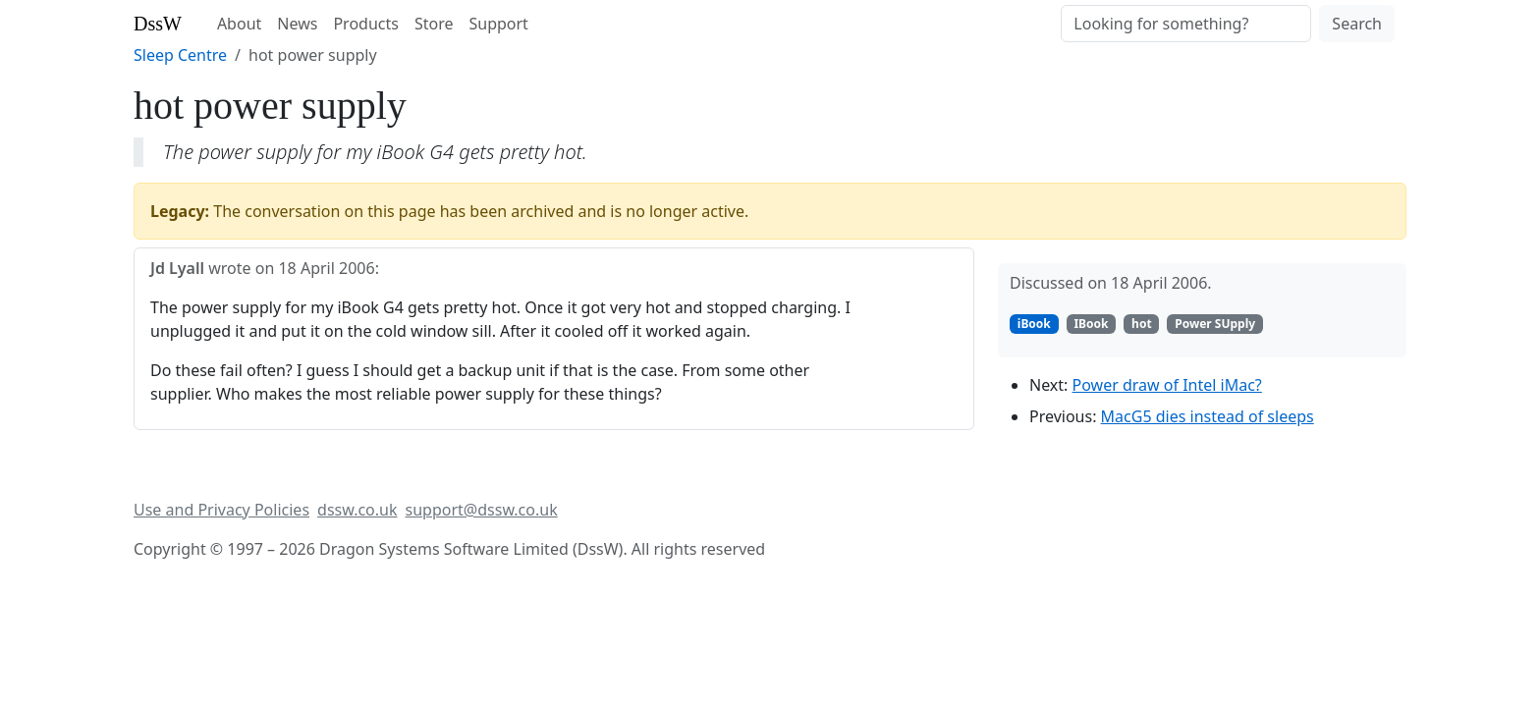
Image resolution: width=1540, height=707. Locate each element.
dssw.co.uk (357, 509)
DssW (158, 23)
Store (434, 23)
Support (497, 23)
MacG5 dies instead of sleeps (1207, 416)
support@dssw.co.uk (482, 509)
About (239, 23)
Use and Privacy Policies (221, 509)
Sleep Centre (180, 55)
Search (1357, 23)
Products (366, 23)
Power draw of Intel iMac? (1167, 385)
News (297, 23)
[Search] (1186, 23)
